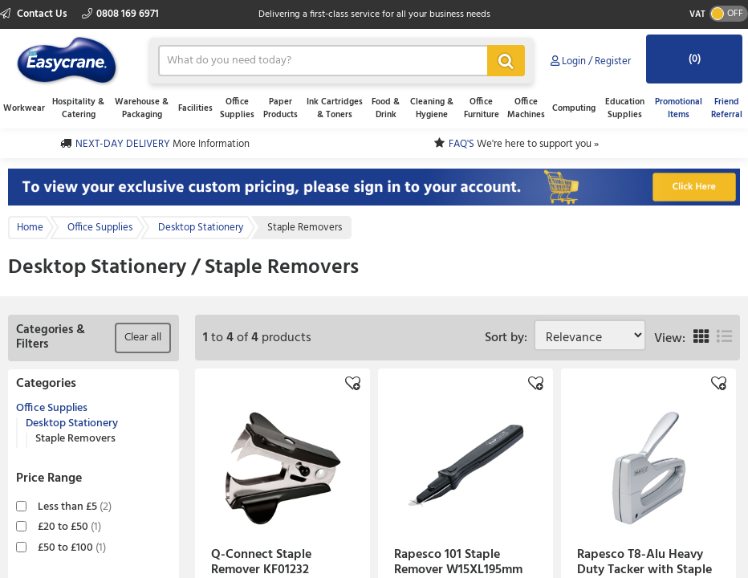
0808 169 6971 (120, 14)
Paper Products (280, 108)
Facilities (195, 108)
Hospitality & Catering (78, 108)
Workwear (24, 108)
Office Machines (526, 108)
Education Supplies (624, 108)
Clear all (142, 337)
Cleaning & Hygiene (431, 108)
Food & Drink (386, 108)
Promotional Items (678, 108)
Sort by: (509, 338)
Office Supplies (237, 108)
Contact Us (35, 14)
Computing (574, 108)
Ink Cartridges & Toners (335, 108)
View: (669, 338)
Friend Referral (726, 108)
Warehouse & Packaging (142, 108)
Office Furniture (481, 108)
